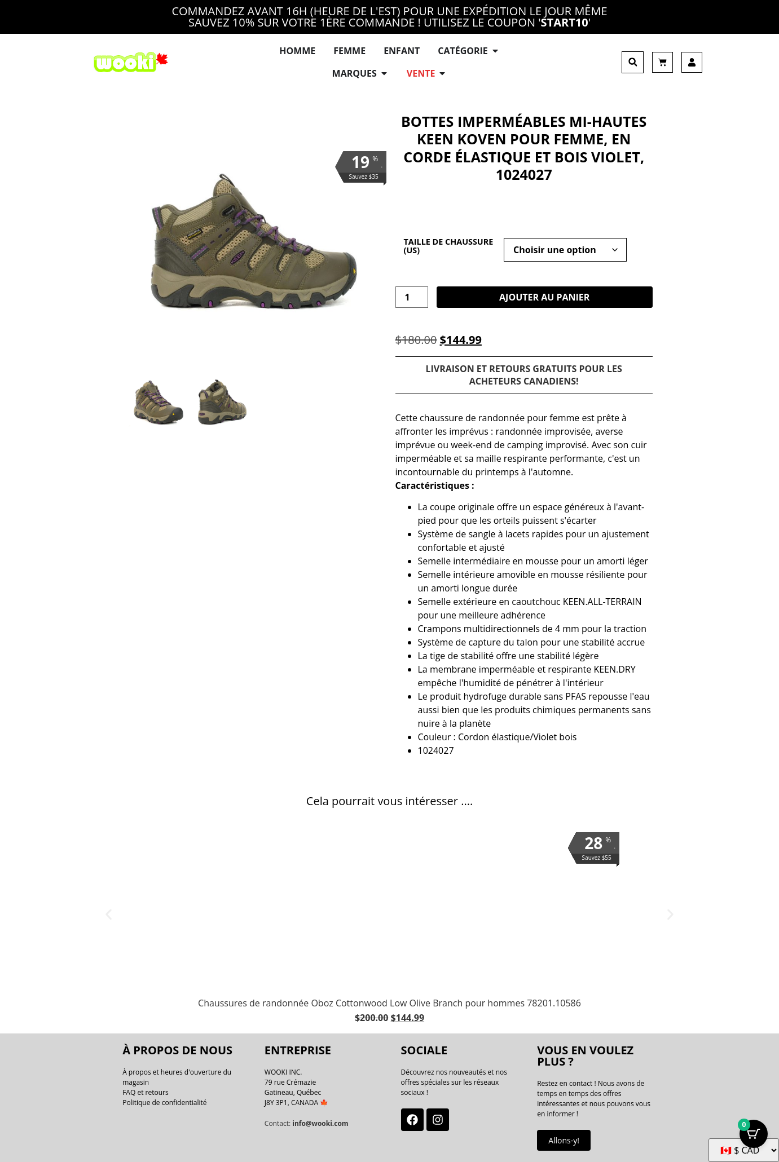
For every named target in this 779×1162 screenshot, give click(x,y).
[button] (633, 62)
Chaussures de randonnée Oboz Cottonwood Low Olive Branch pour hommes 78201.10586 (389, 1003)
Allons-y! (563, 1140)
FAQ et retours (145, 1092)
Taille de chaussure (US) (449, 246)
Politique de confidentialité (164, 1102)
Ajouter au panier (544, 297)
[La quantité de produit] (411, 297)
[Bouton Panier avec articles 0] (754, 1134)
